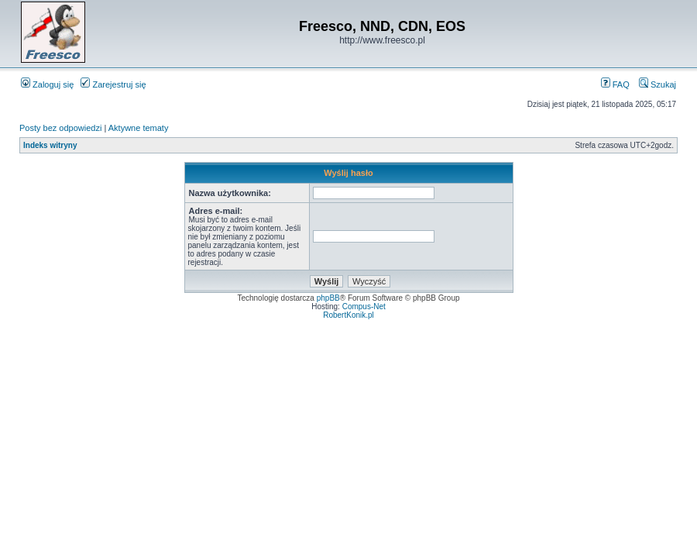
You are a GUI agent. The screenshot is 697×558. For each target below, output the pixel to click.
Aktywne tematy (138, 128)
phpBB (328, 298)
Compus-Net (364, 306)
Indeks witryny (50, 145)
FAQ (615, 84)
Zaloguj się (47, 84)
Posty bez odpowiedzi (60, 128)
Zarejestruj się (113, 84)
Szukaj (657, 84)
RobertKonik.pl (348, 315)
